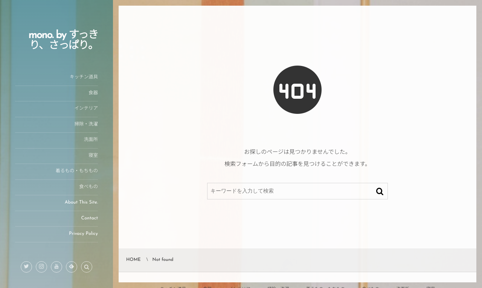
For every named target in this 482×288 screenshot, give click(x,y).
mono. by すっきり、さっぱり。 (63, 40)
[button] (86, 267)
